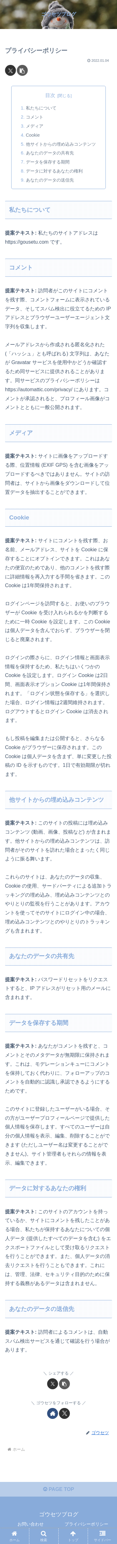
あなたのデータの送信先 (50, 180)
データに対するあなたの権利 (54, 170)
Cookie (33, 135)
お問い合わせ (30, 1524)
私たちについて (41, 107)
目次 (50, 95)
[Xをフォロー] (64, 1413)
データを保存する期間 (48, 161)
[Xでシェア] (10, 70)
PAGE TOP (58, 1489)
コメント (34, 116)
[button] (22, 70)
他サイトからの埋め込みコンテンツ (61, 144)
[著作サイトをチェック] (52, 1413)
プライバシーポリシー (86, 1524)
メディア (34, 126)
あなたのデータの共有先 (50, 152)
